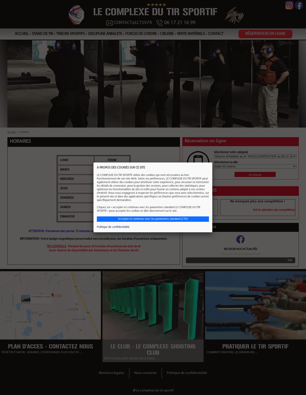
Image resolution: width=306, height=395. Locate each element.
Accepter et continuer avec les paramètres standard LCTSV (153, 219)
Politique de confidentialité (113, 227)
